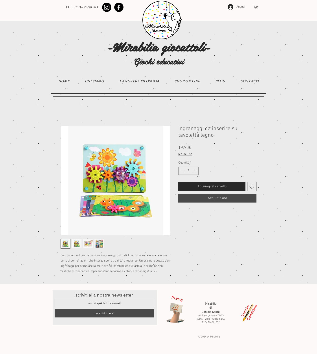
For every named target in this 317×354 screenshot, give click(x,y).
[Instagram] (106, 7)
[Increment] (195, 171)
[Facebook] (118, 7)
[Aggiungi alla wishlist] (251, 186)
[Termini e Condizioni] (247, 313)
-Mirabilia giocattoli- (158, 46)
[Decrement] (181, 171)
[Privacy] (175, 312)
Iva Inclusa (185, 154)
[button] (256, 6)
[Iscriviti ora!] (104, 313)
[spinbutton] (188, 171)
